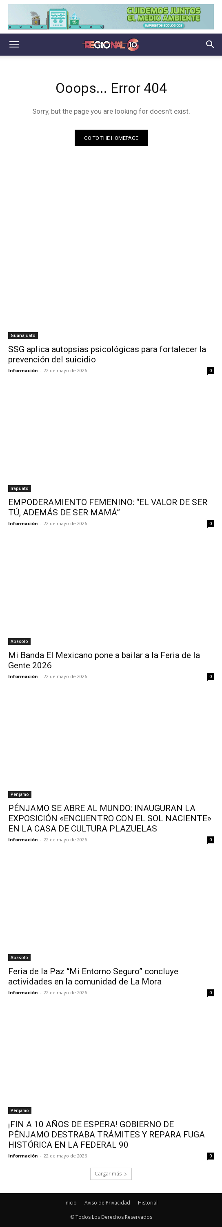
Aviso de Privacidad (107, 1202)
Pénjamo (20, 794)
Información (23, 370)
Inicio (70, 1202)
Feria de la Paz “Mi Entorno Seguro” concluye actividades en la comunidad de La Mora (93, 976)
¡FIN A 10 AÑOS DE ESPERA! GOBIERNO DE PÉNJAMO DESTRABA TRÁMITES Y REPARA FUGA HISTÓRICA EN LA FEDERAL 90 (106, 1134)
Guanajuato (23, 335)
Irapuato (20, 488)
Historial (148, 1202)
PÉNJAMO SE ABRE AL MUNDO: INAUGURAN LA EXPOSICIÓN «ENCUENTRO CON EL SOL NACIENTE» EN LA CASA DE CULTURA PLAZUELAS (109, 818)
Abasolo (19, 641)
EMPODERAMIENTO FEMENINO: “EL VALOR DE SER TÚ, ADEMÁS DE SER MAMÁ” (107, 507)
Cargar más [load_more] (111, 1173)
